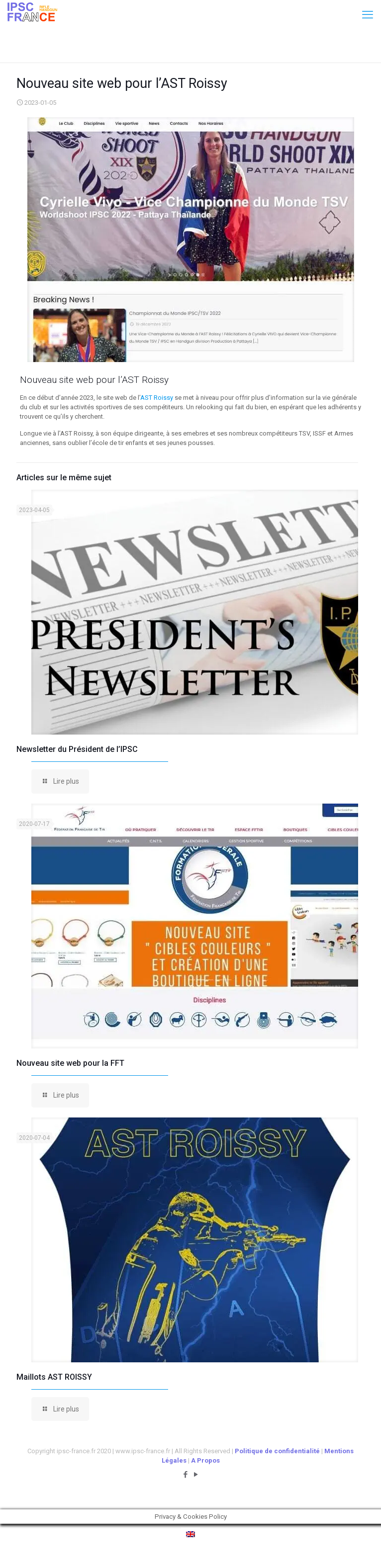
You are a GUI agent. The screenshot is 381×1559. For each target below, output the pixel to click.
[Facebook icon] (185, 1474)
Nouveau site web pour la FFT (70, 1063)
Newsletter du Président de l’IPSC (77, 749)
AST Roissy (156, 397)
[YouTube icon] (195, 1474)
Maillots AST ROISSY (54, 1377)
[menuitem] (190, 1534)
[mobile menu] (367, 14)
